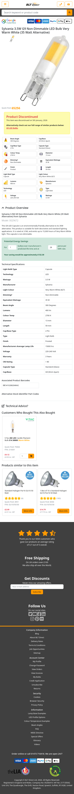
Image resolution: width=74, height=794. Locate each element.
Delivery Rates (37, 641)
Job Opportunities (36, 649)
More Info (28, 511)
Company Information (37, 630)
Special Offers (37, 736)
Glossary (37, 740)
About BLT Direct (37, 637)
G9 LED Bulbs (12, 128)
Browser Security (37, 701)
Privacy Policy (37, 705)
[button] (70, 438)
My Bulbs (37, 677)
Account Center (37, 657)
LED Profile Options (37, 717)
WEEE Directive (37, 732)
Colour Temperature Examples (37, 721)
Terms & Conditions (37, 645)
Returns (37, 688)
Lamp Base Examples (37, 713)
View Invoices (37, 673)
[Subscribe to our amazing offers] (36, 586)
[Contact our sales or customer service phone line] (60, 4)
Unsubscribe (37, 684)
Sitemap (37, 653)
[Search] (69, 12)
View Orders (37, 669)
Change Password (37, 665)
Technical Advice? (15, 406)
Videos (37, 744)
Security (37, 693)
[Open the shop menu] (5, 4)
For (5, 247)
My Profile (37, 661)
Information (37, 709)
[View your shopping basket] (68, 4)
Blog (37, 633)
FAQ (37, 729)
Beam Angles (37, 725)
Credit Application (37, 680)
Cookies (37, 697)
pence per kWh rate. (62, 247)
